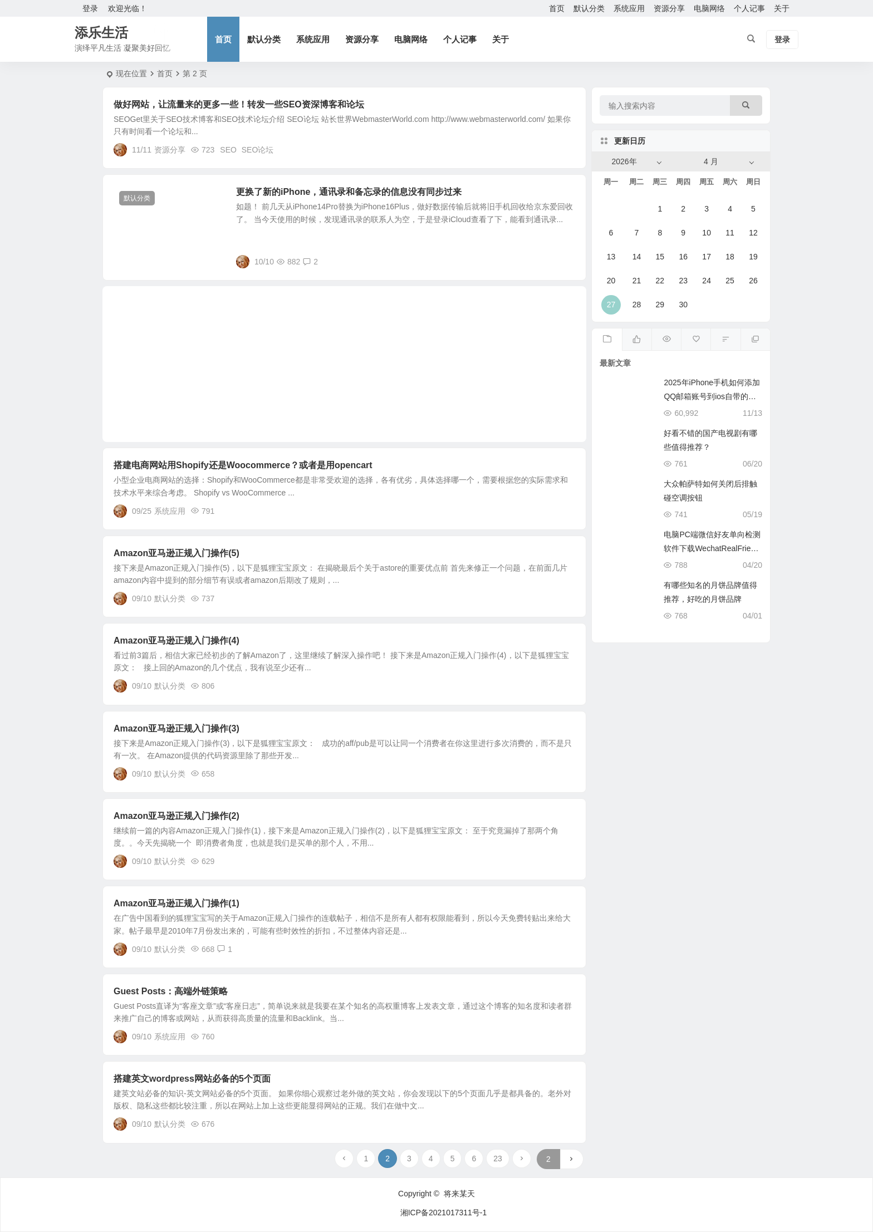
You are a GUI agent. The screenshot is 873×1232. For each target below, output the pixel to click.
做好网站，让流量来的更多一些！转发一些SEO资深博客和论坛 (239, 104)
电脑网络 (709, 8)
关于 (781, 8)
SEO (228, 149)
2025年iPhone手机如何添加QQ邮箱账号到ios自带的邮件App (712, 396)
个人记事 (749, 8)
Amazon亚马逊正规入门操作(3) (176, 728)
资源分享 (669, 8)
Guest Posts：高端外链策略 (171, 991)
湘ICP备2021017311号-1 (443, 1212)
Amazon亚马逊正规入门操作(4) (176, 640)
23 (497, 1158)
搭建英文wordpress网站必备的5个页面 (192, 1078)
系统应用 (629, 8)
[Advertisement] (344, 364)
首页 (557, 8)
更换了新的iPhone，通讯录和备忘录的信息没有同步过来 (349, 192)
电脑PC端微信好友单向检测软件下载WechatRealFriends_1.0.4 (712, 548)
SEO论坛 (258, 149)
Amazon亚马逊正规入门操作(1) (176, 903)
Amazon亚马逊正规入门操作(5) (176, 553)
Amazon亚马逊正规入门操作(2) (176, 816)
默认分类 (589, 8)
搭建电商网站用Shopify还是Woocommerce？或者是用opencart (243, 465)
